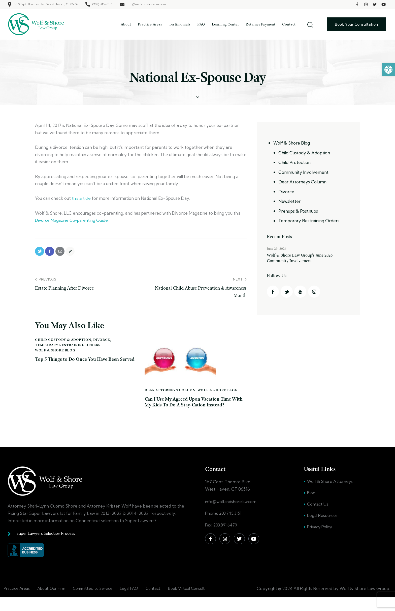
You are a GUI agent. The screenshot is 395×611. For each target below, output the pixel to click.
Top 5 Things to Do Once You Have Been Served (79, 366)
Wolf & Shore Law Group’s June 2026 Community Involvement (303, 259)
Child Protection (294, 162)
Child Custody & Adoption (63, 342)
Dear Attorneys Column (170, 393)
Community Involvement (303, 172)
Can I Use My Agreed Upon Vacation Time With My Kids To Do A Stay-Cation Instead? (190, 410)
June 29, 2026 (276, 248)
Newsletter (289, 201)
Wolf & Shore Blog (55, 353)
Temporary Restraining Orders (68, 348)
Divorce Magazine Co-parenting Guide (73, 220)
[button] (388, 69)
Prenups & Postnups (298, 211)
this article (82, 198)
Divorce (101, 342)
